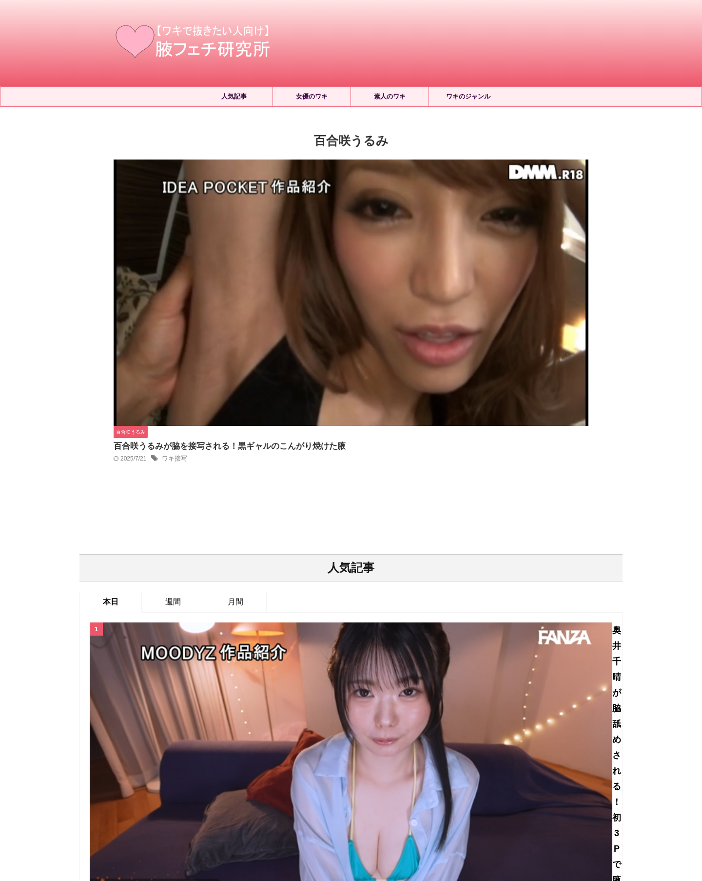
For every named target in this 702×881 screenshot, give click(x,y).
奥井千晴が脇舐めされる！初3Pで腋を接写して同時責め (379, 404)
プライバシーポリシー (366, 791)
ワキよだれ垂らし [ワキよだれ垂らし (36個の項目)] (381, 737)
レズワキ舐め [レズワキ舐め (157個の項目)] (219, 737)
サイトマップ (306, 791)
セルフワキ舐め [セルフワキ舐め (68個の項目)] (166, 737)
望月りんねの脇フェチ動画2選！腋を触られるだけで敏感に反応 (378, 451)
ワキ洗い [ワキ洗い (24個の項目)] (377, 754)
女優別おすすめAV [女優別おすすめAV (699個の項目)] (547, 754)
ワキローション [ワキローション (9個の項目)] (151, 754)
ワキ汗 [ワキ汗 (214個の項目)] (343, 754)
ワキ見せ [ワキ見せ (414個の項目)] (452, 754)
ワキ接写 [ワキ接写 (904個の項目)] (235, 754)
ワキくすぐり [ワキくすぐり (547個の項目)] (270, 737)
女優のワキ (312, 96)
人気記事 (234, 96)
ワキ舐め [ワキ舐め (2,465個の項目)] (415, 754)
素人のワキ (390, 96)
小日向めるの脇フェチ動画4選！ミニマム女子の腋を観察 (379, 620)
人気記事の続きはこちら (351, 663)
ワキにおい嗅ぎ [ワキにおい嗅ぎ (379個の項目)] (322, 737)
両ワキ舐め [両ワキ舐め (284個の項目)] (493, 754)
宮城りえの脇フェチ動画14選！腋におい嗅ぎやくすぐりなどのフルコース (379, 567)
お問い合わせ (425, 791)
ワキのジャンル (468, 96)
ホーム (268, 791)
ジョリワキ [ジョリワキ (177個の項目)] (116, 737)
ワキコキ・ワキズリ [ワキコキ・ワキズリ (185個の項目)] (447, 737)
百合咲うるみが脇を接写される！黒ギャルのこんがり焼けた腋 (376, 180)
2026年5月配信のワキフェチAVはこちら (379, 499)
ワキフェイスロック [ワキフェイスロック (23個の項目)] (516, 737)
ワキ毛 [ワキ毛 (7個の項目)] (269, 754)
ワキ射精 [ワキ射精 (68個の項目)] (198, 754)
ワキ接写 (327, 193)
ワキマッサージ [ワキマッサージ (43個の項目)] (579, 737)
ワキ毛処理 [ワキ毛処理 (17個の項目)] (306, 754)
